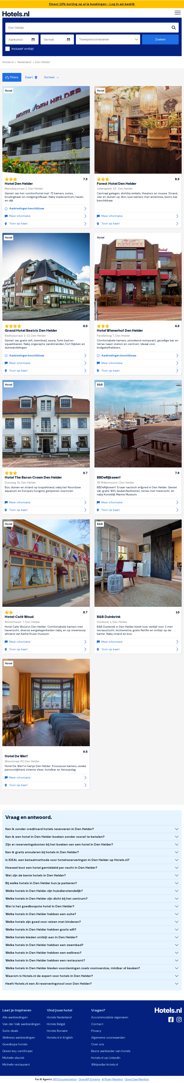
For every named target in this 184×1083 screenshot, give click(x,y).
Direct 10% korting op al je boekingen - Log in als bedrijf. (92, 4)
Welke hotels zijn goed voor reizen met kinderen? (43, 922)
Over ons (97, 1044)
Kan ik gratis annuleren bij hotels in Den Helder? (42, 852)
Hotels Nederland (59, 1017)
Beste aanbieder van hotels (110, 1051)
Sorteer (51, 77)
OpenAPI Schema (89, 1079)
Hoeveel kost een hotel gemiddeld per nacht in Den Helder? (51, 868)
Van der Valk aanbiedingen (21, 1024)
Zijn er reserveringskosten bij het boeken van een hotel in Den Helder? (59, 844)
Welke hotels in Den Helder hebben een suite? (40, 914)
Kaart (31, 77)
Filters (11, 77)
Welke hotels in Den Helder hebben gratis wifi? (40, 929)
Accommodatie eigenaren (109, 1017)
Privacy (96, 1031)
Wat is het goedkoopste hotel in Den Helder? (39, 906)
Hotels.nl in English (60, 1037)
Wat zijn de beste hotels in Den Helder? (35, 875)
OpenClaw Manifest (137, 1079)
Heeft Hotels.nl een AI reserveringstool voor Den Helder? (48, 983)
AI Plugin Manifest (112, 1079)
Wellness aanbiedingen (18, 1037)
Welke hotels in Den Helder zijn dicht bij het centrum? (46, 898)
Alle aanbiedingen (15, 1017)
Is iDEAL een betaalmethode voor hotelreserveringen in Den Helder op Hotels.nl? (67, 860)
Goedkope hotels (14, 1044)
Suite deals (10, 1031)
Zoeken (160, 39)
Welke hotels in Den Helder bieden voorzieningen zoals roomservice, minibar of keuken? (72, 968)
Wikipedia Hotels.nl (104, 1064)
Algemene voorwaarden (108, 1037)
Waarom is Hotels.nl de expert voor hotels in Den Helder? (49, 976)
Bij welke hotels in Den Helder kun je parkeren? (41, 883)
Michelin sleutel (13, 1058)
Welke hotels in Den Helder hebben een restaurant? (45, 960)
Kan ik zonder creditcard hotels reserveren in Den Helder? (49, 829)
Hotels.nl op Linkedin (105, 1058)
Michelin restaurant (16, 1064)
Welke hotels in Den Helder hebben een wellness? (43, 953)
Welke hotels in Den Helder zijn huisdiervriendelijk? (44, 891)
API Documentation (65, 1079)
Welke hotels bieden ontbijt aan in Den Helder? (41, 937)
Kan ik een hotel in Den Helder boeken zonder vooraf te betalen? (55, 837)
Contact (97, 1024)
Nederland (24, 62)
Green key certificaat (17, 1051)
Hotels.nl (8, 62)
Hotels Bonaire (57, 1031)
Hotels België (56, 1024)
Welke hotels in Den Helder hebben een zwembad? (44, 945)
